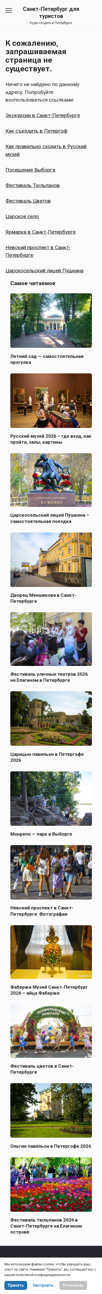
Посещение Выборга (30, 170)
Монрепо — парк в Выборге (41, 834)
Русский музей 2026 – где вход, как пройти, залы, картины (50, 439)
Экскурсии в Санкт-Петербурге (42, 115)
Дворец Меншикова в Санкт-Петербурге (43, 598)
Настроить (43, 1285)
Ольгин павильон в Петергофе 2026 (50, 1146)
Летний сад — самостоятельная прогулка (47, 359)
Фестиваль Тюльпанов (32, 185)
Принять (16, 1285)
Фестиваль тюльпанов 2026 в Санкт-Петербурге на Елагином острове (46, 1226)
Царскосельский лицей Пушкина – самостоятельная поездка (49, 518)
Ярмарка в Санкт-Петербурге (40, 232)
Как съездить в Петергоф (36, 131)
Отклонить (73, 1285)
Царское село (22, 216)
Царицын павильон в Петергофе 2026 (47, 757)
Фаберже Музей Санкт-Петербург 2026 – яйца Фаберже (49, 990)
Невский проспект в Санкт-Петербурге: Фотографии (41, 911)
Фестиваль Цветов (28, 201)
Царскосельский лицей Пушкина (44, 270)
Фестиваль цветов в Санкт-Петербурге (42, 1069)
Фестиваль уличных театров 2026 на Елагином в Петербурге (49, 677)
